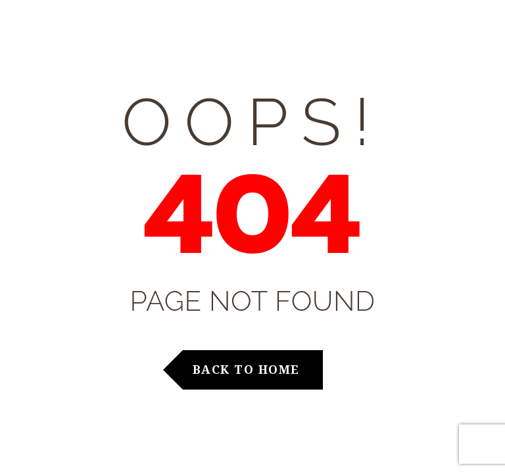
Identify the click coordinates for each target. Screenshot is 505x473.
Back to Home (246, 369)
